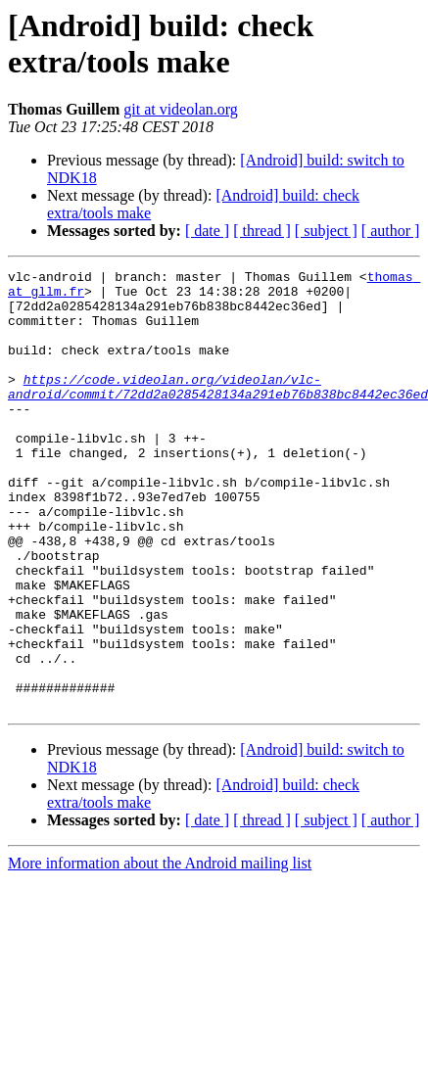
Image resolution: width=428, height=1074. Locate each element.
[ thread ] (262, 230)
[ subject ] (326, 230)
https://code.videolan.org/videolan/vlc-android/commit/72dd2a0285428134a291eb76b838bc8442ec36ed (218, 411)
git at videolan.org (180, 109)
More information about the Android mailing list (159, 951)
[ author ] (390, 230)
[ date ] (207, 230)
